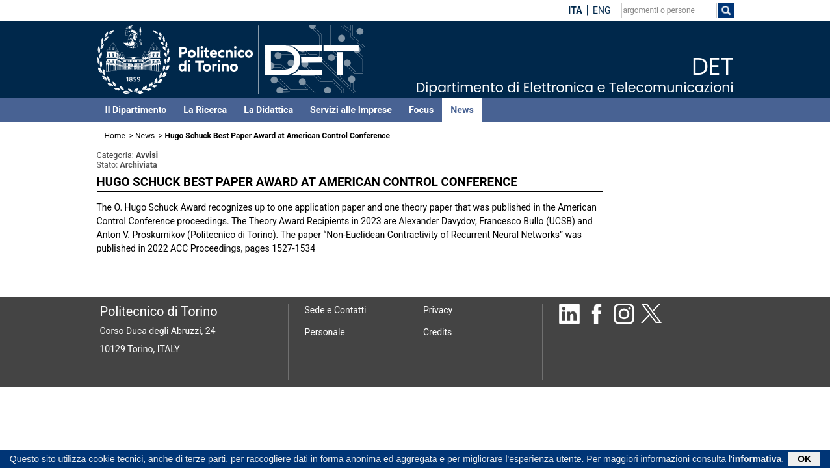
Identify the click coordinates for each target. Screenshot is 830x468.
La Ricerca (205, 110)
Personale (325, 332)
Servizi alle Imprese (351, 110)
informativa (757, 459)
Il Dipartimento (136, 110)
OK (804, 459)
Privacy (437, 310)
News (461, 110)
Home (115, 135)
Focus (421, 110)
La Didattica (268, 110)
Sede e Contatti (336, 310)
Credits (437, 332)
